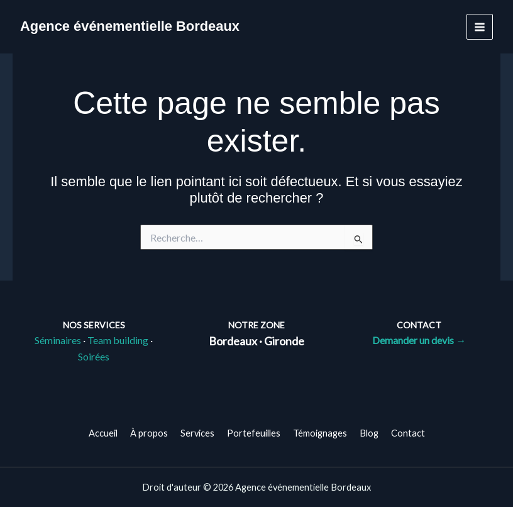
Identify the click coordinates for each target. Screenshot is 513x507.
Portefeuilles (253, 433)
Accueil (103, 433)
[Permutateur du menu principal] (479, 27)
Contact (408, 433)
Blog (369, 433)
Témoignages (320, 433)
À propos (149, 433)
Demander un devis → (419, 340)
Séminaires (58, 340)
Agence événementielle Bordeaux (130, 26)
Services (197, 433)
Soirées (93, 356)
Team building (117, 340)
